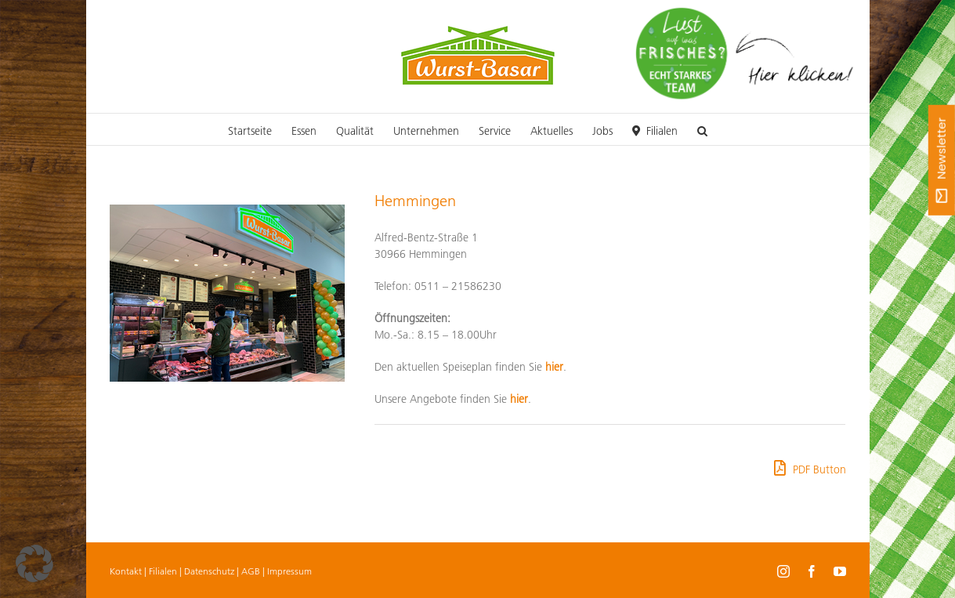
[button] (702, 129)
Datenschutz (209, 571)
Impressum (289, 571)
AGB (250, 571)
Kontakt (126, 571)
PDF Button (810, 467)
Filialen (163, 571)
